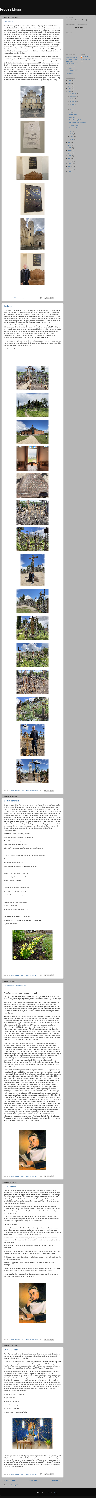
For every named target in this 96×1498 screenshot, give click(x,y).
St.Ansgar (69, 68)
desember (73, 93)
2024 (70, 86)
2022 (70, 91)
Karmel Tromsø (70, 66)
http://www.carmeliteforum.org (71, 60)
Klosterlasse (8, 22)
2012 (70, 166)
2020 (70, 145)
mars (71, 134)
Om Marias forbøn (11, 1350)
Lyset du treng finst (11, 801)
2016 (70, 156)
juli (71, 107)
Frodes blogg (10, 9)
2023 (70, 88)
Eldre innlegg (56, 1481)
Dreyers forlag (70, 63)
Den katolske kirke (71, 71)
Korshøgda (8, 306)
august (72, 104)
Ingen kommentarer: (32, 298)
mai (71, 112)
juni (71, 109)
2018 (70, 150)
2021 (70, 142)
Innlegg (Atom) (15, 1485)
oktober (72, 99)
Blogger (56, 1493)
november (73, 96)
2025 (70, 83)
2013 (70, 163)
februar (72, 136)
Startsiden (33, 1481)
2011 (70, 169)
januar (72, 139)
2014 (70, 161)
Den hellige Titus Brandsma (15, 985)
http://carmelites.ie (71, 57)
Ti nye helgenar (10, 1186)
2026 (70, 80)
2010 (70, 171)
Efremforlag (69, 73)
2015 (70, 158)
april (71, 131)
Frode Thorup (87, 57)
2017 (70, 153)
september (73, 101)
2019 (70, 148)
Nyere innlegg (9, 1481)
